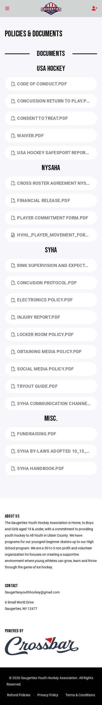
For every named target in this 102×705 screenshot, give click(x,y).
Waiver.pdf (27, 135)
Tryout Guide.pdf (34, 386)
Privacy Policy (47, 695)
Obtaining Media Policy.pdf (46, 351)
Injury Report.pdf (35, 317)
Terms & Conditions (80, 695)
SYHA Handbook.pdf (37, 468)
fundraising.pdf (33, 434)
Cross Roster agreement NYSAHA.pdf (54, 183)
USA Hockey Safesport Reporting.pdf (54, 152)
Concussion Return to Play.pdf (51, 101)
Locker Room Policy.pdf (42, 334)
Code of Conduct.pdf (39, 84)
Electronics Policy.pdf (42, 300)
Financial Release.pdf (40, 200)
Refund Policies (18, 695)
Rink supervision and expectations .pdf (54, 265)
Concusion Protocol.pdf (44, 283)
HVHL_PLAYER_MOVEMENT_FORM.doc (54, 235)
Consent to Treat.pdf (39, 118)
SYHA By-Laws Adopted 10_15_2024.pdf (54, 451)
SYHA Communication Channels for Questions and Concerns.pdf (54, 403)
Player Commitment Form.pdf (49, 218)
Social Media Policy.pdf (42, 369)
